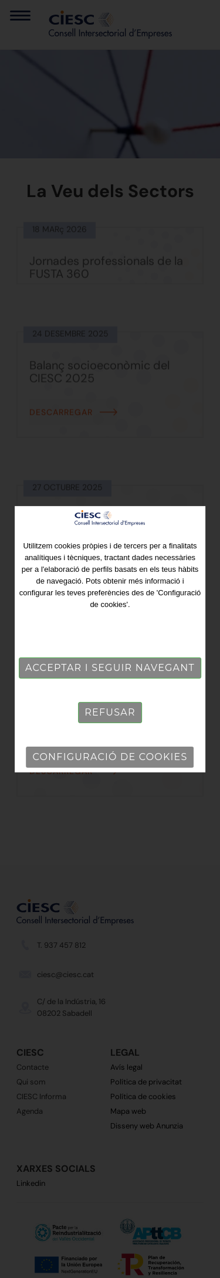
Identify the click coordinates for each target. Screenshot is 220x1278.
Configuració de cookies (110, 756)
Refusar (109, 712)
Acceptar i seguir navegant (110, 667)
